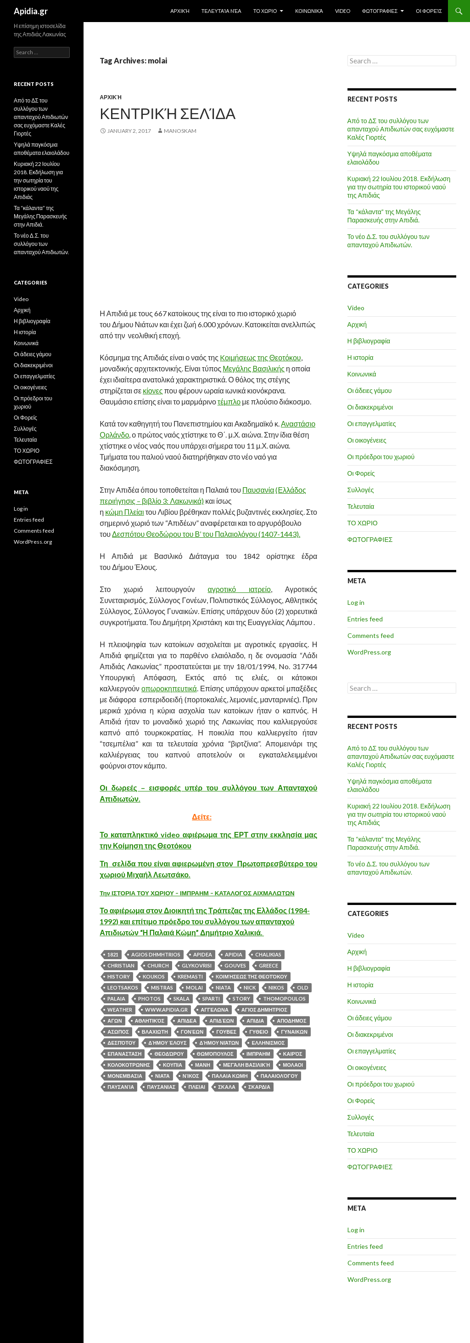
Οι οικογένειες (366, 440)
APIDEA (202, 954)
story (241, 999)
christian (120, 965)
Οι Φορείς (429, 11)
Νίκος (191, 1076)
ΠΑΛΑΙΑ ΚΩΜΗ (230, 1076)
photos (149, 999)
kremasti (190, 976)
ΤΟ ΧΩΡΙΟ (265, 11)
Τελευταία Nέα (221, 11)
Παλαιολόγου (279, 1076)
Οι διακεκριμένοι (370, 407)
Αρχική (180, 11)
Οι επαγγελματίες (371, 423)
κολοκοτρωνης (128, 1065)
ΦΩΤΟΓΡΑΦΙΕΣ (380, 11)
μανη (202, 1065)
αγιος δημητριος (264, 1010)
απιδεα (186, 1021)
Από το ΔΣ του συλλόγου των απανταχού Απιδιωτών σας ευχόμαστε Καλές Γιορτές (400, 129)
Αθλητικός (150, 1021)
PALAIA (116, 999)
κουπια (172, 1065)
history (118, 976)
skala (181, 999)
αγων (114, 1021)
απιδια (255, 1021)
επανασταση (124, 1054)
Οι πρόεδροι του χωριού (381, 457)
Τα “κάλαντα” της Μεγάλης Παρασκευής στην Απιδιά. (384, 216)
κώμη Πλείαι (124, 511)
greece (268, 965)
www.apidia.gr (166, 1010)
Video (342, 11)
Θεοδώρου (169, 1054)
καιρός (292, 1054)
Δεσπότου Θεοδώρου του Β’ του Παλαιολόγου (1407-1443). (206, 533)
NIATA (223, 987)
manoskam (180, 130)
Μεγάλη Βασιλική (246, 1065)
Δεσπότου (121, 1043)
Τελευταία (361, 506)
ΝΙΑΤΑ (162, 1076)
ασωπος (118, 1032)
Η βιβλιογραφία (369, 341)
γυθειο (258, 1032)
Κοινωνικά (309, 11)
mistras (162, 987)
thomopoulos (284, 999)
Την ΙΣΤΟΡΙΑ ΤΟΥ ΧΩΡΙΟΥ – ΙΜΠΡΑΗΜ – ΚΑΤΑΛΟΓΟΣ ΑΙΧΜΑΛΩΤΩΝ (197, 893)
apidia (233, 954)
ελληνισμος (268, 1043)
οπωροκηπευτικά (169, 688)
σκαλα (226, 1087)
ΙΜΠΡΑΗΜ (258, 1054)
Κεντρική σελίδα (167, 113)
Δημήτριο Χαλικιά (230, 932)
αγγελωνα (215, 1010)
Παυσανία (258, 489)
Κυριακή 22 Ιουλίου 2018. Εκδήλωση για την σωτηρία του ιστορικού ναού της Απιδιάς (399, 187)
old (302, 987)
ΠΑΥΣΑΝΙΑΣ (161, 1087)
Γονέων (192, 1032)
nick (250, 987)
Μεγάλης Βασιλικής (254, 368)
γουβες (226, 1032)
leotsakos (122, 987)
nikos (276, 987)
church (158, 965)
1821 (112, 954)
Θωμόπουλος (215, 1054)
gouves (235, 965)
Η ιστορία (360, 357)
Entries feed (365, 619)
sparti (211, 999)
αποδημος (291, 1021)
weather (119, 1010)
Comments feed (370, 635)
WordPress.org (369, 652)
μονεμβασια (124, 1076)
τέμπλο (229, 401)
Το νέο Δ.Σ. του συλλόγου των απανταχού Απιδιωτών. (388, 241)
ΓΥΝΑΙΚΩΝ (294, 1032)
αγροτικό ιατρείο (238, 589)
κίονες (152, 390)
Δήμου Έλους (167, 1043)
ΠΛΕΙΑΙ (196, 1087)
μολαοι (293, 1065)
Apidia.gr (31, 11)
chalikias (268, 954)
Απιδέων (221, 1021)
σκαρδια (259, 1087)
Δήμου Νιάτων (219, 1043)
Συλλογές (360, 490)
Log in (355, 602)
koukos (154, 976)
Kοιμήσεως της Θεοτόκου (260, 357)
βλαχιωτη (155, 1032)
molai (194, 987)
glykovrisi (197, 965)
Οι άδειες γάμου (369, 390)
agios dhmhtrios (155, 954)
